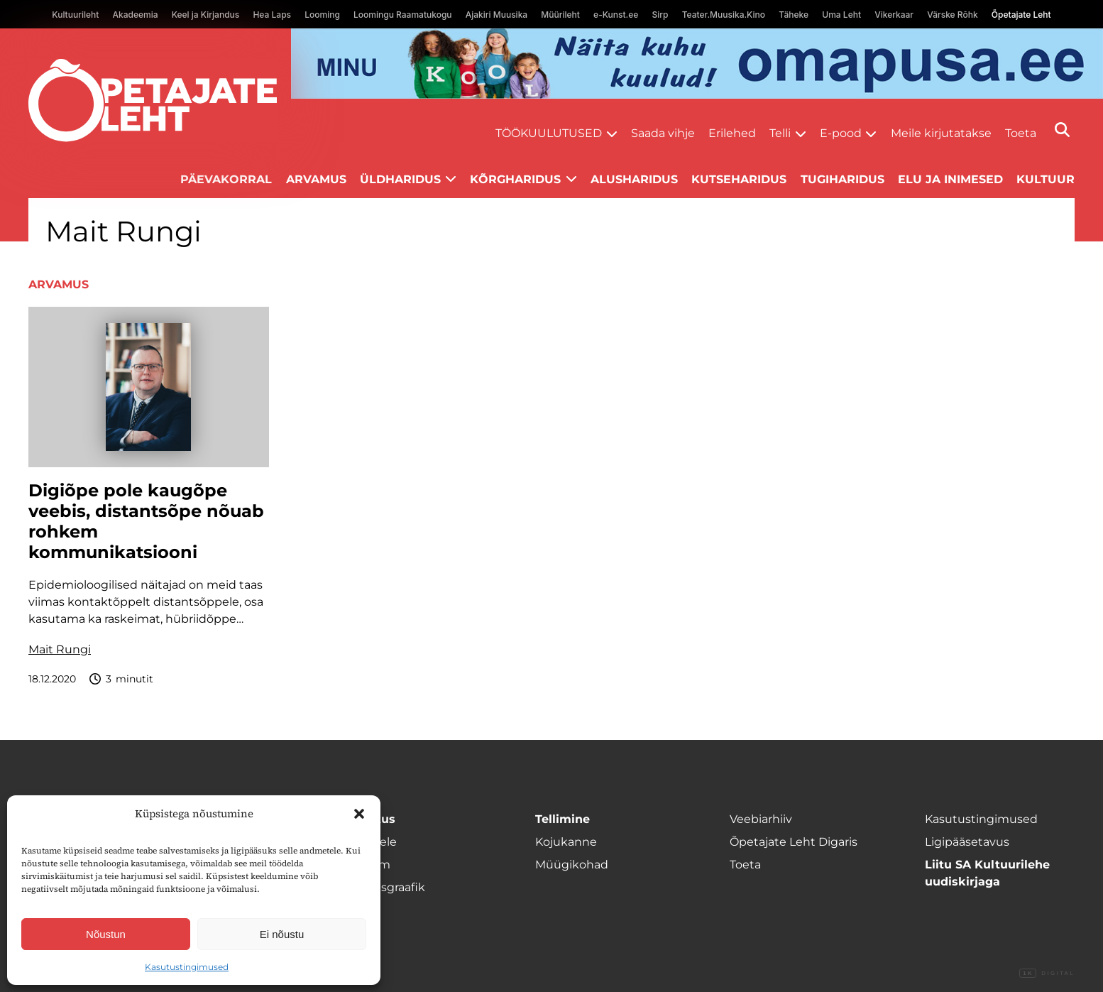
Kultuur (1045, 179)
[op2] (697, 63)
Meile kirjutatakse (941, 133)
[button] (359, 814)
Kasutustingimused (187, 966)
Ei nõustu (282, 934)
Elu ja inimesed (950, 179)
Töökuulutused (548, 133)
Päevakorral (226, 179)
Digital (1047, 973)
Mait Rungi (59, 649)
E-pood (841, 133)
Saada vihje (663, 133)
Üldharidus (400, 179)
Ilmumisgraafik (382, 887)
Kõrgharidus (515, 179)
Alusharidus (634, 179)
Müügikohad (571, 864)
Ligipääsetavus (967, 842)
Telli (780, 133)
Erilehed (732, 133)
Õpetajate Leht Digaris (793, 842)
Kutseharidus (738, 179)
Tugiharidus (842, 179)
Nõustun (106, 934)
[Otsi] (1062, 129)
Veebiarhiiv (761, 819)
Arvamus (316, 179)
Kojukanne (566, 842)
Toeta (1020, 133)
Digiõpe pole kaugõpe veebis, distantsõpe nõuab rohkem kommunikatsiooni (146, 521)
